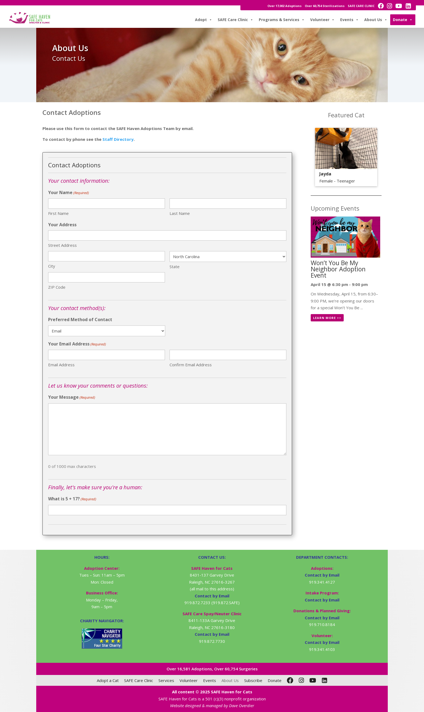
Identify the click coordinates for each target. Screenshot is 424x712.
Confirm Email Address (191, 364)
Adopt (203, 19)
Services (166, 680)
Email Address (61, 364)
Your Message (71, 397)
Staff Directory (118, 139)
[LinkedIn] (324, 680)
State (175, 266)
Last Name (180, 213)
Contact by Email (322, 575)
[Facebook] (290, 680)
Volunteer (322, 19)
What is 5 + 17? (72, 499)
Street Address (62, 245)
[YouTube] (313, 680)
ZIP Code (56, 287)
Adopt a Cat (108, 680)
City (51, 266)
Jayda (325, 174)
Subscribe (253, 680)
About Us (375, 19)
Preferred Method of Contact (80, 319)
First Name (58, 213)
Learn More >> (327, 318)
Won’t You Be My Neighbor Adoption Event (338, 269)
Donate (403, 19)
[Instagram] (301, 680)
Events (349, 19)
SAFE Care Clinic (235, 19)
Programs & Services (282, 19)
